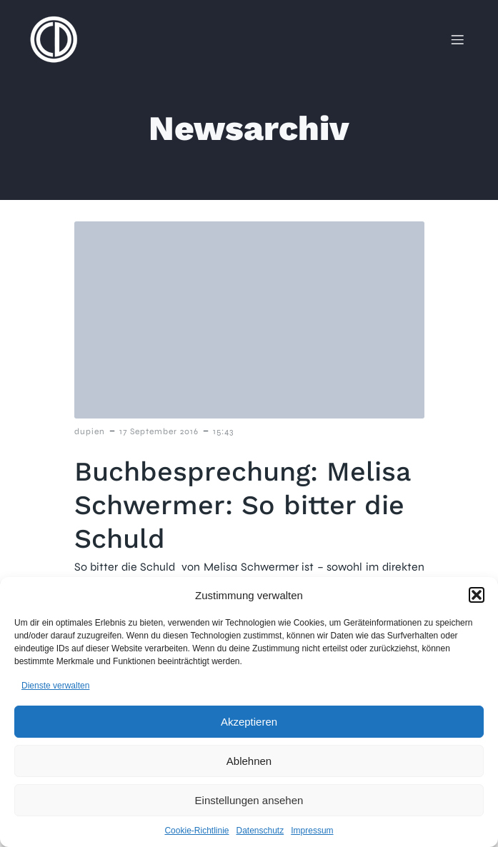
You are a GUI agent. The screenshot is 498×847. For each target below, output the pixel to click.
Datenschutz (260, 831)
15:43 (223, 431)
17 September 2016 (159, 431)
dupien (89, 431)
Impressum (312, 831)
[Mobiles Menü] (457, 39)
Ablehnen (249, 761)
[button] (476, 595)
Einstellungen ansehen (249, 800)
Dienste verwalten (55, 686)
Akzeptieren (249, 722)
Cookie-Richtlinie (196, 831)
